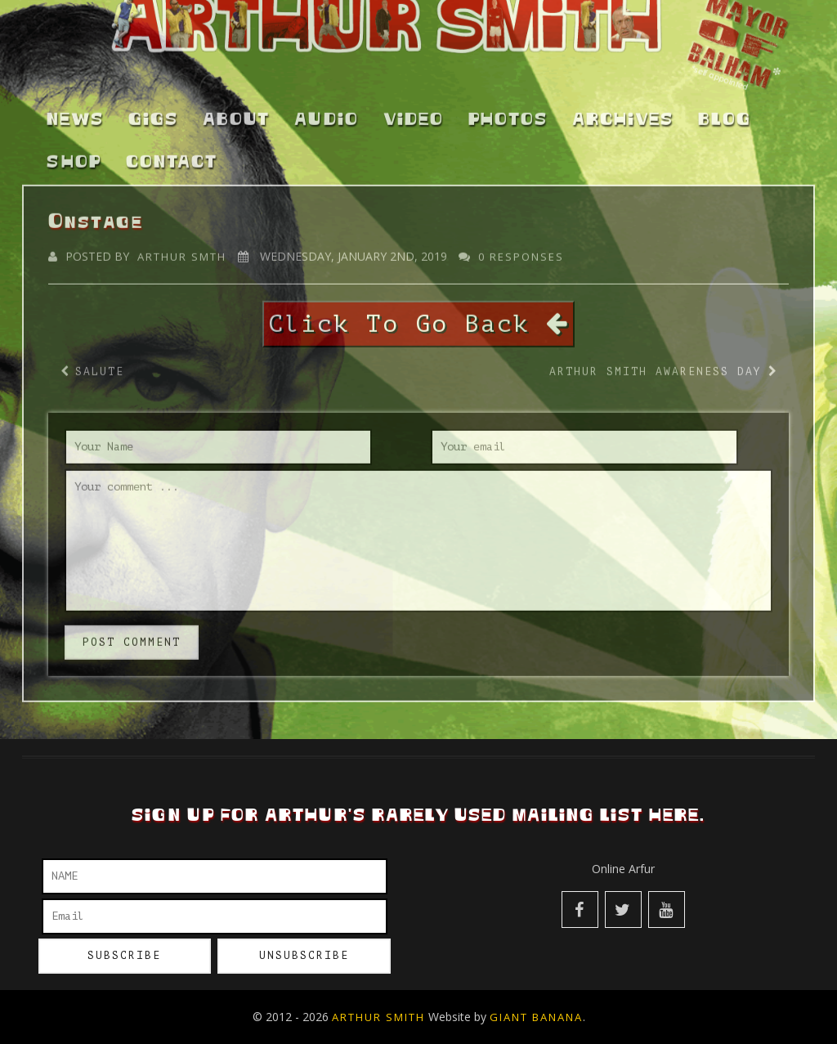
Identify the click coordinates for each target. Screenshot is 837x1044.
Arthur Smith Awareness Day (655, 363)
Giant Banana (536, 1017)
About (236, 112)
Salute (99, 363)
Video (413, 112)
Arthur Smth (181, 249)
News (75, 112)
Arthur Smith (378, 1017)
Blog (724, 112)
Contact (171, 155)
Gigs (153, 112)
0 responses (521, 249)
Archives (623, 112)
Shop (74, 155)
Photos (508, 112)
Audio (326, 112)
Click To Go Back (418, 316)
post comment (132, 634)
